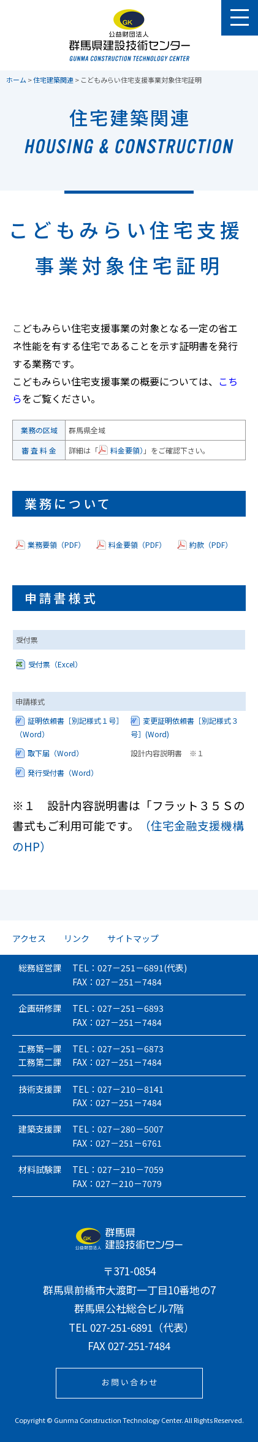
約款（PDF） (210, 544)
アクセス (29, 938)
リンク (76, 938)
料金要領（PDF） (137, 544)
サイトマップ (133, 938)
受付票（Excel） (55, 664)
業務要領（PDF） (56, 544)
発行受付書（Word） (63, 772)
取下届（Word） (55, 753)
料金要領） (126, 450)
